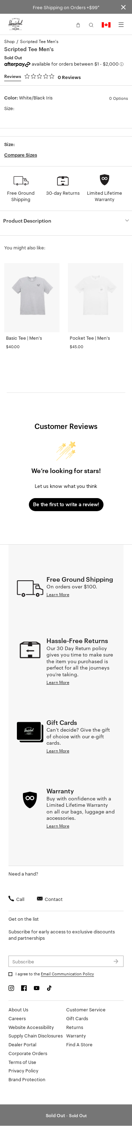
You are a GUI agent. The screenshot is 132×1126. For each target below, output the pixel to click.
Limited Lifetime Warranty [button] (104, 195)
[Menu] (121, 25)
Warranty (76, 1035)
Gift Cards (77, 1018)
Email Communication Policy (67, 973)
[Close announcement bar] (123, 7)
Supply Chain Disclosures (35, 1035)
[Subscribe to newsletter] (66, 961)
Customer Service (86, 1009)
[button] (78, 24)
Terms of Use (22, 1062)
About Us (18, 1009)
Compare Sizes (20, 154)
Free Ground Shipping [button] (20, 195)
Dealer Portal (22, 1044)
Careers (17, 1018)
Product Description (27, 220)
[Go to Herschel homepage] (15, 24)
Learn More (57, 594)
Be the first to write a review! (66, 504)
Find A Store (79, 1044)
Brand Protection (26, 1079)
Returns (74, 1027)
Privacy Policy (23, 1070)
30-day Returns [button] (63, 192)
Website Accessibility (31, 1027)
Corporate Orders (27, 1053)
